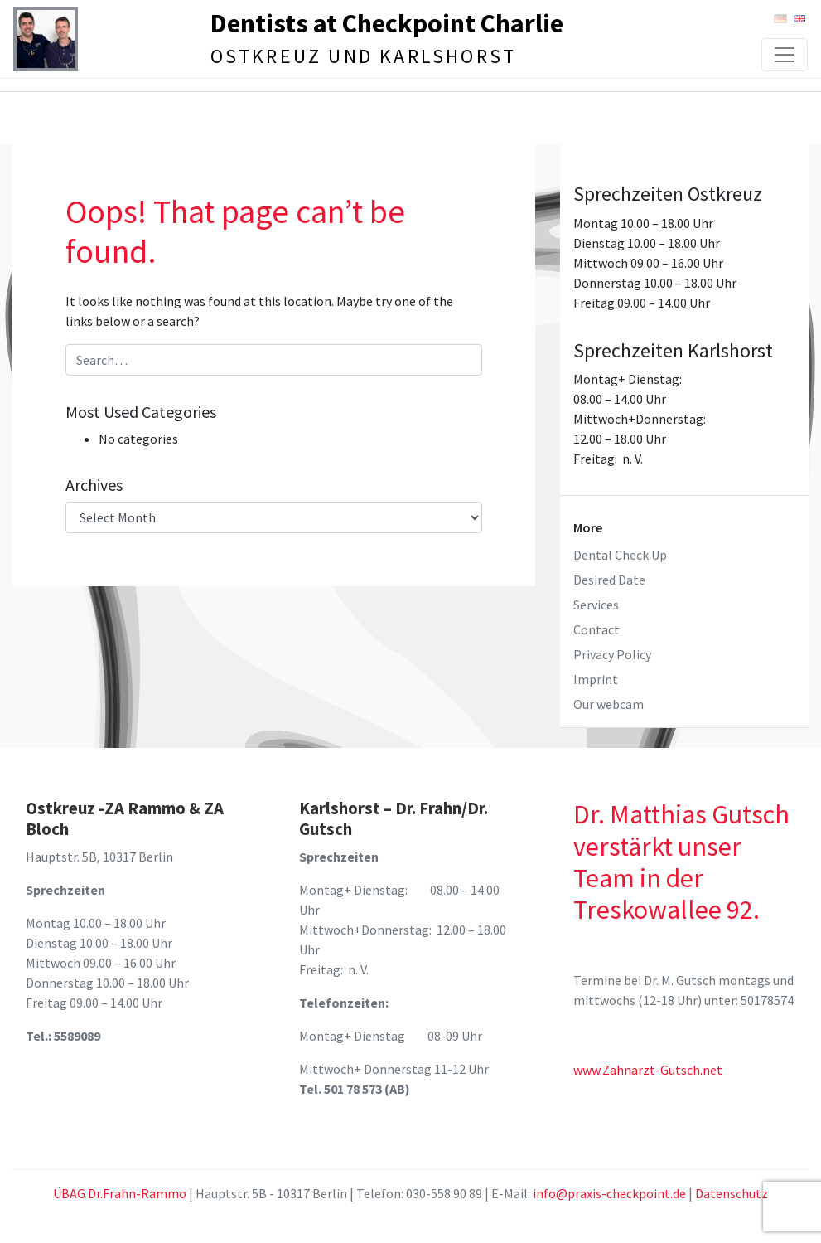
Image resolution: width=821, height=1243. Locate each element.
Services (596, 604)
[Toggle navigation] (784, 54)
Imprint (595, 679)
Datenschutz (731, 1193)
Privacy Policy (612, 654)
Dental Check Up (620, 554)
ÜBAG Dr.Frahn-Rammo (119, 1193)
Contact (596, 629)
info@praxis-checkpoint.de (609, 1193)
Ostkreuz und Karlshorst (364, 56)
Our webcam (608, 704)
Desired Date (609, 579)
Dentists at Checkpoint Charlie (386, 24)
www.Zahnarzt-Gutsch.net (647, 1069)
